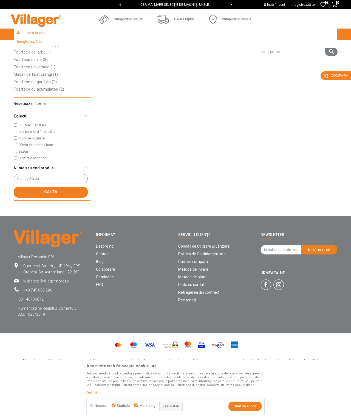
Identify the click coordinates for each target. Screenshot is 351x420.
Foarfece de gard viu (35, 121)
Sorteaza (207, 56)
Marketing (147, 406)
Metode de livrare (193, 309)
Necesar (101, 406)
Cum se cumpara (193, 301)
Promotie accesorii (32, 198)
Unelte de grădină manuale (141, 46)
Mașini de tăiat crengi (36, 114)
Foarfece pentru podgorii (39, 77)
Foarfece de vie (31, 99)
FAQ (99, 325)
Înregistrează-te (303, 5)
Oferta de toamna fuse (35, 185)
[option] (175, 4)
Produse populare (31, 178)
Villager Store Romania (32, 46)
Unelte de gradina (102, 46)
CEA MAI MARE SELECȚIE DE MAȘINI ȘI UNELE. (175, 5)
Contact (103, 294)
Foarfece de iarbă (33, 92)
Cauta (50, 231)
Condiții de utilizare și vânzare (204, 286)
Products (61, 46)
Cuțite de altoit (30, 70)
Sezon (23, 192)
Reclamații (187, 340)
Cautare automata (176, 56)
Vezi (263, 56)
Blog (100, 301)
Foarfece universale (34, 107)
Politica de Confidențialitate (202, 294)
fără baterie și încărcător (36, 172)
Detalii (91, 392)
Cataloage (105, 317)
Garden (78, 46)
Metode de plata (192, 317)
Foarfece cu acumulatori (39, 129)
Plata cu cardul (191, 325)
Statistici (124, 406)
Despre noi (105, 286)
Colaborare (105, 309)
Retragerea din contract (198, 332)
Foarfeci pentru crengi (37, 84)
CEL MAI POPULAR (32, 165)
